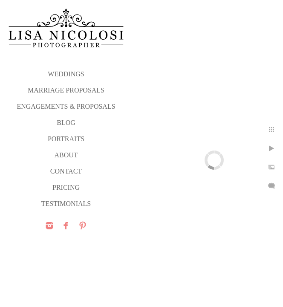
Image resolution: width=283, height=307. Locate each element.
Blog (66, 122)
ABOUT (66, 155)
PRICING (66, 187)
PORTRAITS (66, 138)
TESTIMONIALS (66, 203)
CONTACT (66, 171)
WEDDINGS (66, 74)
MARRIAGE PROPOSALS (66, 90)
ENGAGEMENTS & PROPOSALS (66, 106)
